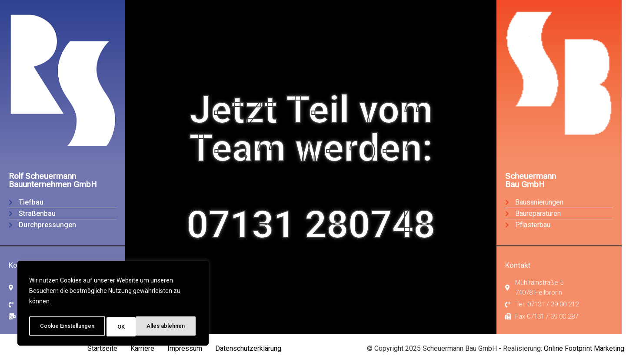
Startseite (102, 348)
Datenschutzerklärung (248, 348)
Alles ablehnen (139, 326)
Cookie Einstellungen (68, 326)
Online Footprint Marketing (584, 348)
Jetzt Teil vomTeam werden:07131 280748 (310, 167)
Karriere (142, 348)
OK (184, 326)
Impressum (184, 348)
